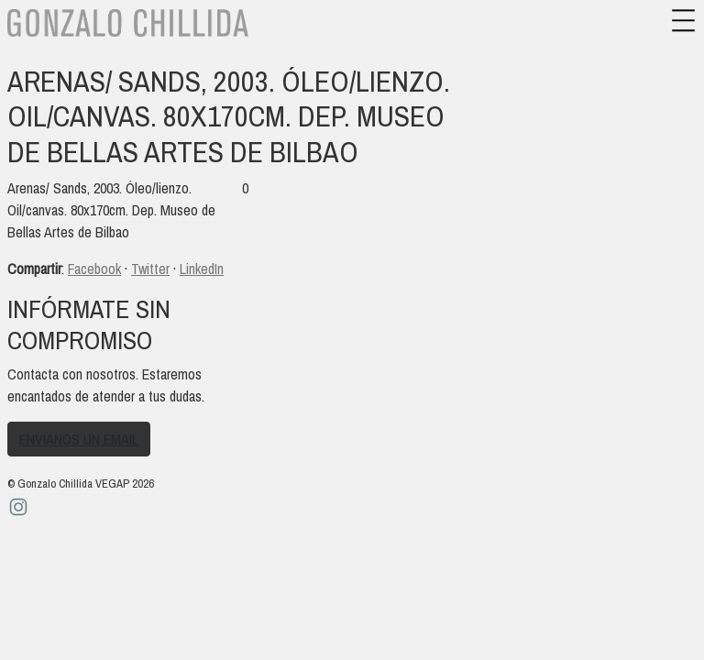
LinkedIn (202, 268)
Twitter (150, 268)
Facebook (94, 268)
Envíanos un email (78, 439)
